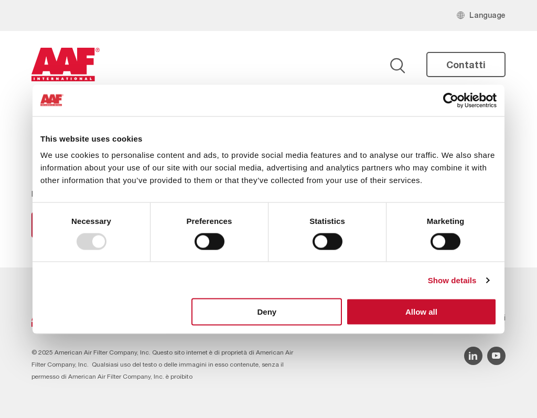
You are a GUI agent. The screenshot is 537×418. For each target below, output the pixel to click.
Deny (267, 311)
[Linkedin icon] (473, 356)
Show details (452, 279)
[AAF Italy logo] (65, 64)
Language (487, 14)
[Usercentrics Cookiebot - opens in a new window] (451, 100)
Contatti (466, 64)
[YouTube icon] (496, 356)
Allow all (421, 311)
